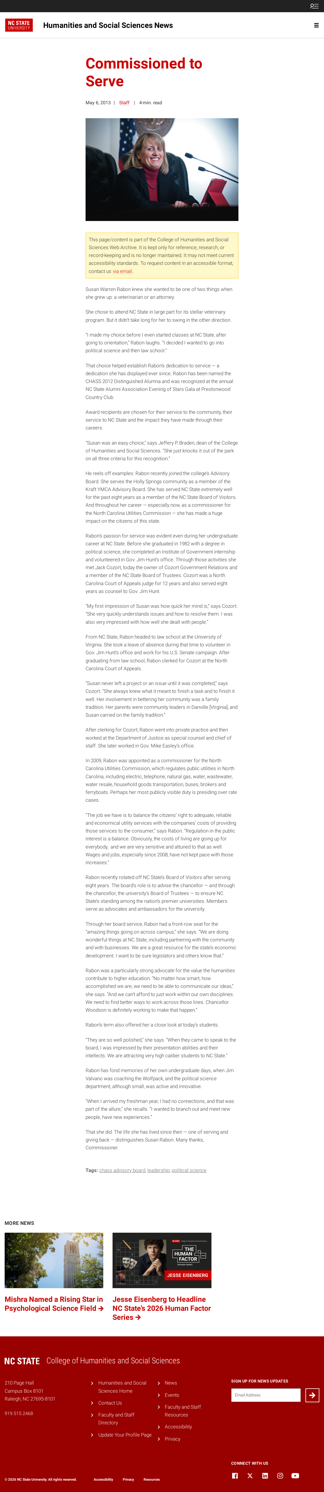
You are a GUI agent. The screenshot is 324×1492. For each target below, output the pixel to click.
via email (122, 271)
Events (172, 1395)
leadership (158, 1170)
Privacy (172, 1439)
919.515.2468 (19, 1413)
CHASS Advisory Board (122, 1170)
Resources (152, 1479)
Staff (124, 102)
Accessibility (178, 1427)
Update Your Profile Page (125, 1435)
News (171, 1383)
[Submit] (312, 1395)
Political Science (189, 1170)
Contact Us (110, 1403)
